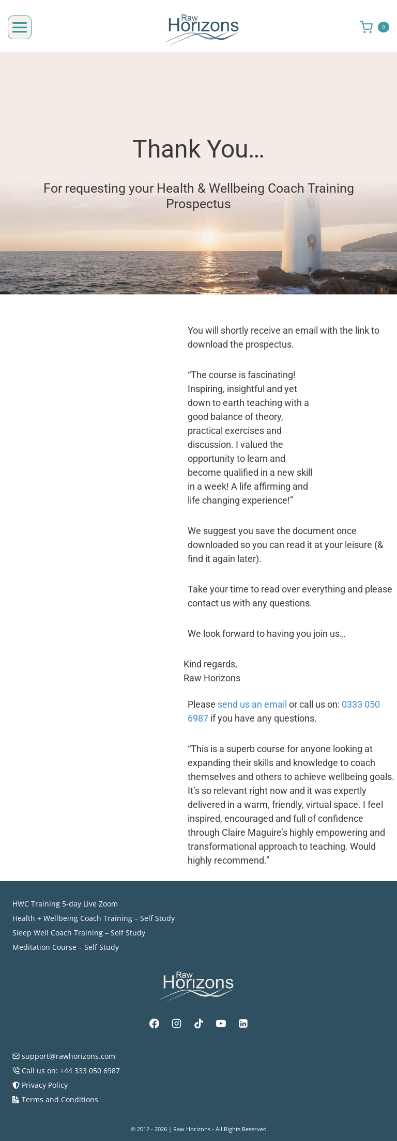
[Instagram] (176, 1024)
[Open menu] (20, 27)
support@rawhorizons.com (63, 1056)
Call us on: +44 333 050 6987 (66, 1070)
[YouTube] (221, 1024)
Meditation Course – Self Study (65, 947)
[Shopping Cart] (378, 27)
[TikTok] (198, 1024)
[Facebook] (154, 1024)
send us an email (263, 718)
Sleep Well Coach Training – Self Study (78, 932)
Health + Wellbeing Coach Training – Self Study (93, 918)
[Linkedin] (243, 1024)
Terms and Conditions (55, 1099)
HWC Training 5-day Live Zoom (65, 904)
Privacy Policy (40, 1085)
